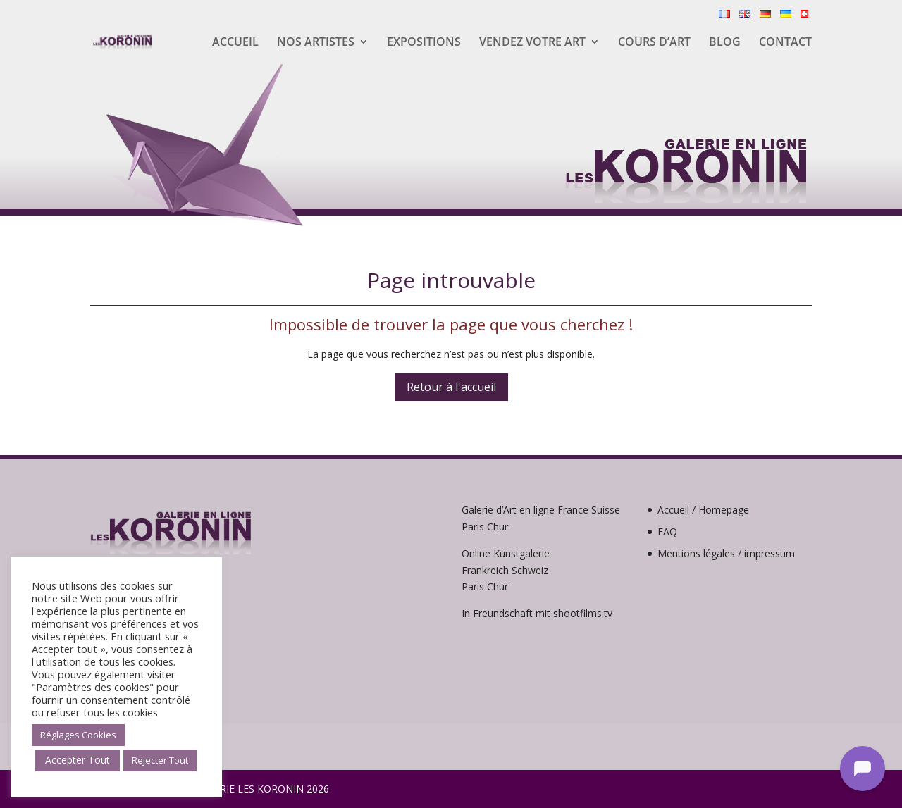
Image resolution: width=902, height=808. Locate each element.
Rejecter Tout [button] (160, 760)
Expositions (424, 43)
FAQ (667, 531)
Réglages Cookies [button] (78, 734)
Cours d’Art (654, 43)
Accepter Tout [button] (77, 759)
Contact (785, 43)
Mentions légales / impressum (726, 553)
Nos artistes (315, 43)
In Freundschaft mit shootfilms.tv (537, 613)
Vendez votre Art (532, 43)
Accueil (235, 43)
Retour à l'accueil (451, 386)
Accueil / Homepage (703, 509)
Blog (725, 43)
